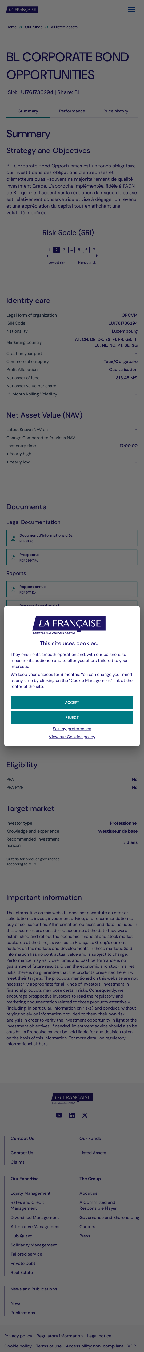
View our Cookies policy (72, 737)
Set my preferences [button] (72, 728)
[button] (72, 702)
